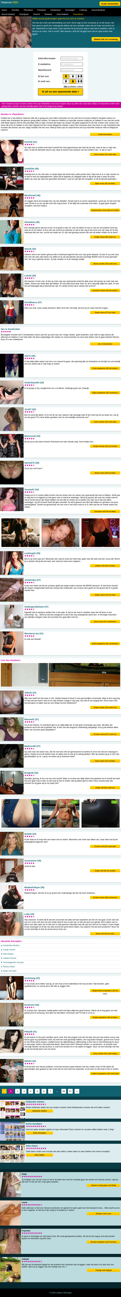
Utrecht (36, 14)
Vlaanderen (78, 14)
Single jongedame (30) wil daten (105, 1017)
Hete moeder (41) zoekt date (105, 154)
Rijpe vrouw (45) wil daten (105, 183)
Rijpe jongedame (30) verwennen (105, 393)
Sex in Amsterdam (105, 344)
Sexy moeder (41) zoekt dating (105, 1053)
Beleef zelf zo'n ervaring (106, 39)
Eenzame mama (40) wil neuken (105, 290)
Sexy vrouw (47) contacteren (105, 621)
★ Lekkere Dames (8, 958)
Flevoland (28, 10)
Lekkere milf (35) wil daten (105, 566)
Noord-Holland (8, 14)
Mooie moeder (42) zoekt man (105, 264)
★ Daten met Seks (9, 971)
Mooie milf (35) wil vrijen (105, 934)
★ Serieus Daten (8, 967)
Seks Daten (39, 1155)
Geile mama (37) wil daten (105, 761)
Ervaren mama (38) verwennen (105, 897)
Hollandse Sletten (39, 1111)
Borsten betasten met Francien (103, 1242)
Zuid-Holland (62, 14)
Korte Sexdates (39, 1133)
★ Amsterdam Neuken (10, 945)
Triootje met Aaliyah (103, 1270)
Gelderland (56, 10)
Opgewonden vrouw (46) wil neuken (105, 210)
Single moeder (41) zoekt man (105, 707)
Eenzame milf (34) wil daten (105, 511)
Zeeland (48, 14)
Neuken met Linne (103, 1214)
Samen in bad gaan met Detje (103, 1185)
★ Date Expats (7, 954)
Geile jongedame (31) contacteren (105, 643)
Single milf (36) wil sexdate (105, 871)
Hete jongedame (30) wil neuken (105, 368)
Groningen (70, 10)
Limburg (83, 10)
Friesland (41, 10)
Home (4, 10)
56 (63, 1091)
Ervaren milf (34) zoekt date (105, 846)
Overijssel (24, 14)
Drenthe (15, 10)
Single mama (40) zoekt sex (105, 237)
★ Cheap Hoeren (8, 950)
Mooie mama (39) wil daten (105, 473)
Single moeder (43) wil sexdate (105, 446)
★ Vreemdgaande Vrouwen (12, 962)
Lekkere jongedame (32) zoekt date (105, 1073)
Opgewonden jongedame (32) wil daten (105, 991)
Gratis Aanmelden (110, 4)
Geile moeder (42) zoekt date (105, 422)
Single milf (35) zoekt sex (105, 788)
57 (70, 1091)
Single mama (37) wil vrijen (105, 312)
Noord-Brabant (98, 10)
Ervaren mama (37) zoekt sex (105, 734)
